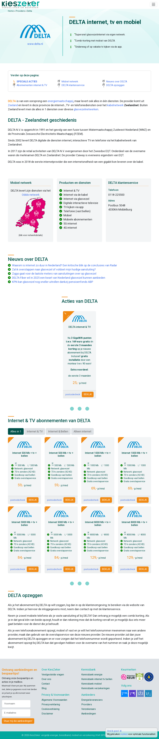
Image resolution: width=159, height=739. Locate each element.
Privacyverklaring (51, 704)
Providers (20, 11)
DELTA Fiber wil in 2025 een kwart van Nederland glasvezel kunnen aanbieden (58, 277)
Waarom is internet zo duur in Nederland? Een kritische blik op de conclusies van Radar (64, 265)
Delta (29, 11)
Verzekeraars (88, 709)
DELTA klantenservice (73, 85)
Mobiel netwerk (69, 81)
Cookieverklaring (50, 709)
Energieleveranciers (92, 699)
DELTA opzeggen (115, 85)
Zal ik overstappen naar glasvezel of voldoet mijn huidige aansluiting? (54, 269)
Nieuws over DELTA (116, 81)
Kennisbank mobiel (91, 683)
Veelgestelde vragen (53, 674)
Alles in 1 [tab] (15, 431)
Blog (44, 688)
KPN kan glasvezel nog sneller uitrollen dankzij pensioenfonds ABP (52, 281)
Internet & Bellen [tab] (58, 431)
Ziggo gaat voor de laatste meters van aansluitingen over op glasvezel (54, 273)
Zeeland (13, 105)
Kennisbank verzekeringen (95, 688)
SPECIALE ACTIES (27, 81)
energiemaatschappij (60, 101)
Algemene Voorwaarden (54, 699)
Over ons (46, 679)
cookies (124, 734)
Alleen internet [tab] (82, 431)
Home (11, 11)
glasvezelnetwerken (86, 109)
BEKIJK (88, 394)
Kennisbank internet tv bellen (96, 679)
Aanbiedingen (88, 713)
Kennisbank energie (91, 674)
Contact (46, 683)
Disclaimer (47, 713)
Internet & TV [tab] (35, 431)
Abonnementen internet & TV (32, 85)
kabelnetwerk (115, 105)
